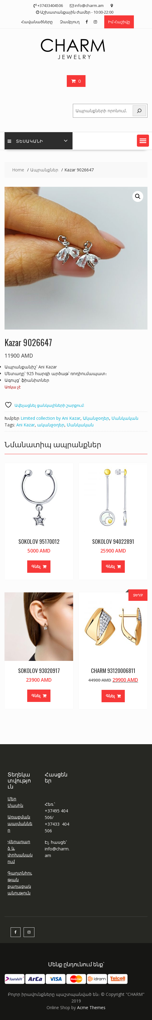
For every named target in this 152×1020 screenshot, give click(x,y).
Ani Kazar (25, 425)
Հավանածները (37, 21)
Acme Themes (91, 1007)
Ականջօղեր (96, 418)
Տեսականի (25, 141)
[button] (143, 141)
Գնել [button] (35, 566)
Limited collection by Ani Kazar (50, 418)
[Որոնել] (139, 110)
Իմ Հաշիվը (119, 21)
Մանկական (125, 418)
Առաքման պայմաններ (20, 823)
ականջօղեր (50, 425)
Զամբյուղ (69, 21)
